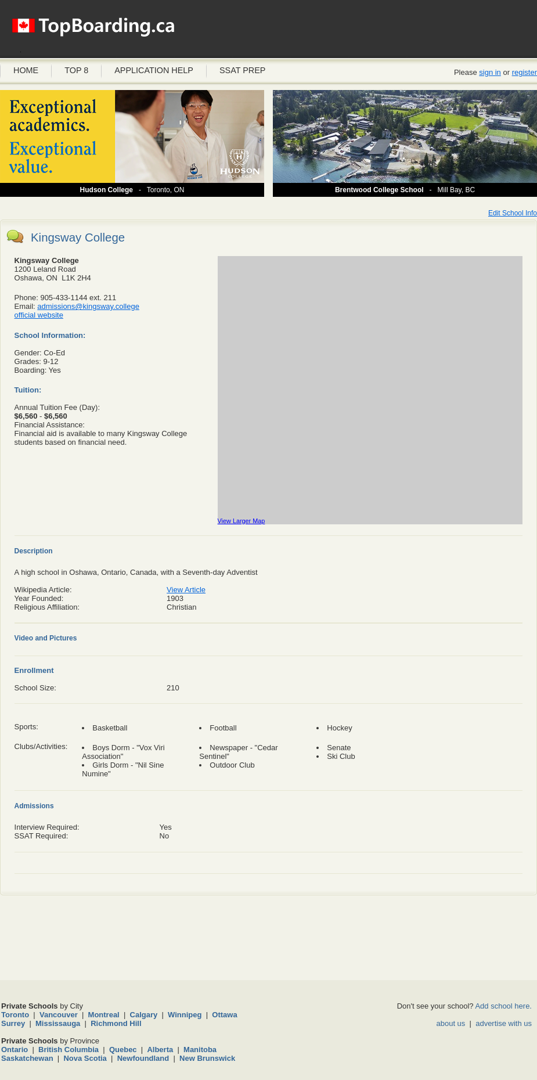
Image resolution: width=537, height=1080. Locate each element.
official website (39, 315)
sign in (490, 72)
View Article (186, 589)
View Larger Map (241, 520)
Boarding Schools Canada (93, 32)
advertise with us (503, 1023)
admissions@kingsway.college (88, 306)
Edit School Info (512, 213)
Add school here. (503, 1006)
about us (450, 1023)
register (524, 72)
